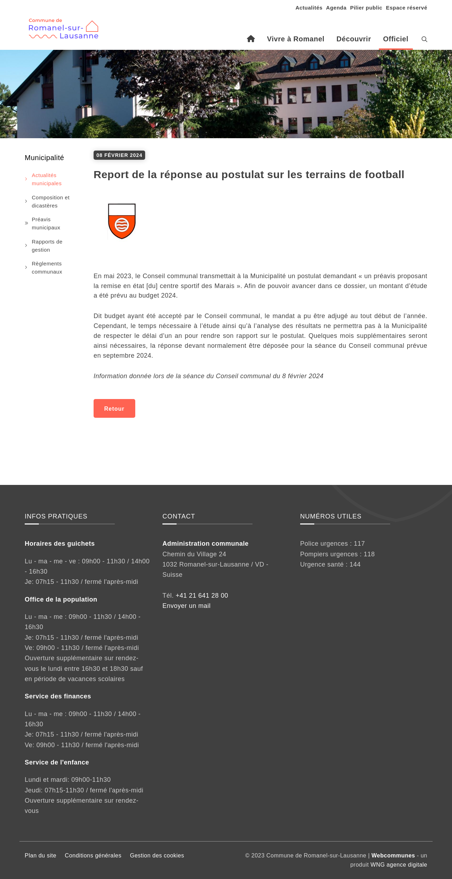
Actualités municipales (47, 179)
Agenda (336, 8)
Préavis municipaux (46, 223)
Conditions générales (93, 855)
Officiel (396, 39)
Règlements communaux (47, 267)
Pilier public (366, 8)
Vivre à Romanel (296, 39)
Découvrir (354, 39)
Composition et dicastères (51, 201)
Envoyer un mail (186, 605)
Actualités (309, 8)
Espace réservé (406, 8)
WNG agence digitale (398, 865)
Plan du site (40, 855)
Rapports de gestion (47, 246)
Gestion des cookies (157, 855)
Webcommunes (393, 855)
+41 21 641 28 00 (202, 595)
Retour (114, 409)
